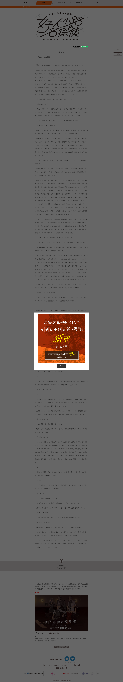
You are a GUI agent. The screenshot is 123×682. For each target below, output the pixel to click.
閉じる (61, 365)
